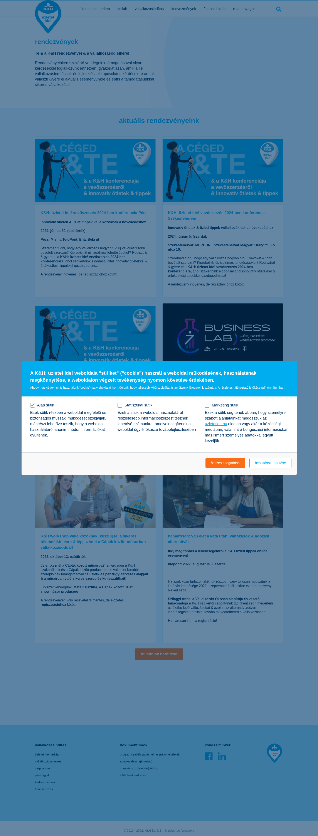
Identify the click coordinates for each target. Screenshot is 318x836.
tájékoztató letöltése (247, 387)
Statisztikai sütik (138, 405)
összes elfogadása (225, 463)
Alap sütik (45, 405)
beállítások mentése (270, 463)
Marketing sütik (225, 405)
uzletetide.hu (216, 424)
